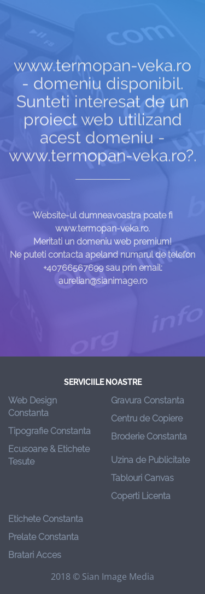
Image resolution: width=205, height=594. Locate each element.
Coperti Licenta (141, 496)
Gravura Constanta (147, 400)
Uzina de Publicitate (150, 460)
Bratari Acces (34, 555)
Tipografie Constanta (49, 431)
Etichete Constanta (45, 519)
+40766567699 (73, 273)
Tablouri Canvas (142, 478)
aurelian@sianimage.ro (102, 286)
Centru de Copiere (147, 418)
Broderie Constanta (149, 436)
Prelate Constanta (43, 537)
